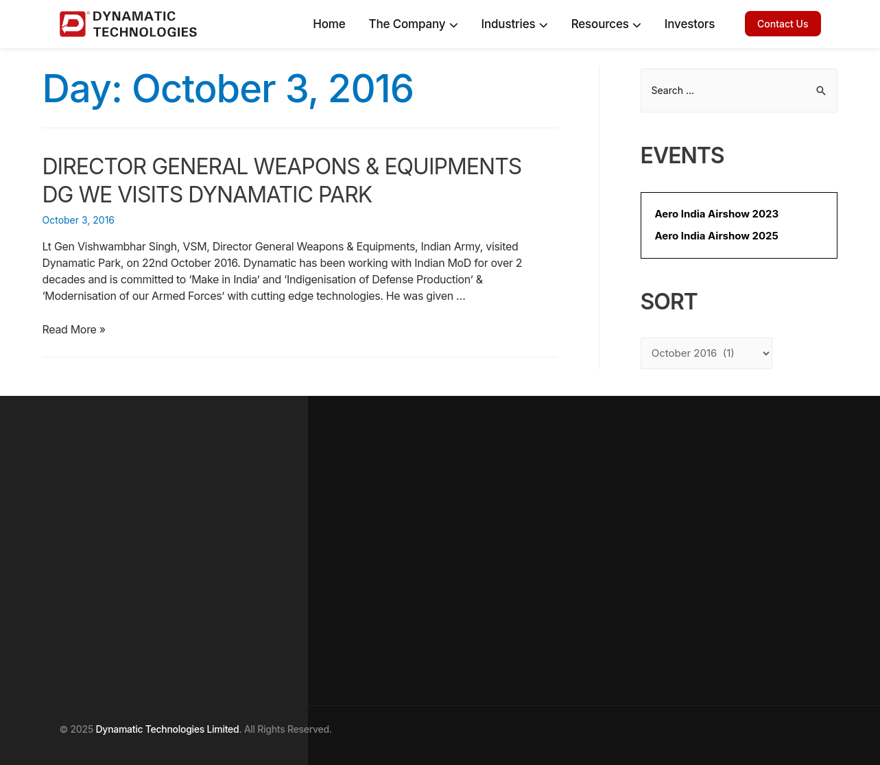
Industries (514, 24)
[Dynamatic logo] (114, 24)
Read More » (74, 329)
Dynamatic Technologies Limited (167, 729)
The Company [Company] (412, 24)
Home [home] (329, 24)
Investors (690, 24)
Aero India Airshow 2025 (716, 235)
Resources (606, 24)
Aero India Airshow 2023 (717, 213)
